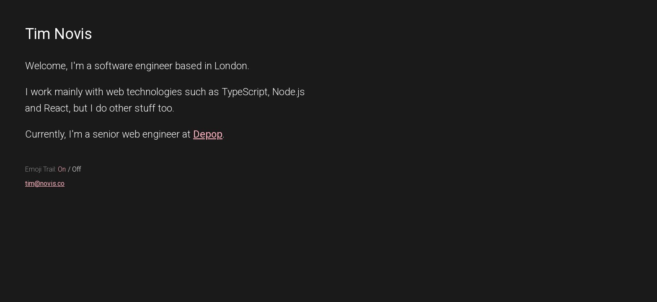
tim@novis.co (45, 183)
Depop (207, 134)
